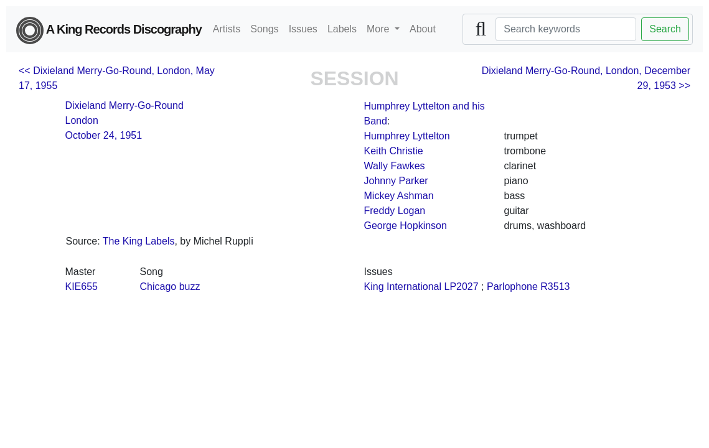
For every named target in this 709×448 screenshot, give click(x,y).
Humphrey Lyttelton (407, 136)
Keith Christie (393, 151)
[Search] (565, 29)
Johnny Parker (396, 180)
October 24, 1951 (104, 135)
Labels (342, 29)
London (81, 120)
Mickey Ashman (399, 195)
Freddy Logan (395, 210)
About (423, 29)
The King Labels (139, 241)
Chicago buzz (170, 286)
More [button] (379, 29)
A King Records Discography (109, 30)
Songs (264, 29)
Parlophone (512, 286)
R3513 (555, 286)
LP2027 (461, 286)
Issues (303, 29)
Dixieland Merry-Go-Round (124, 105)
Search (665, 29)
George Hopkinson (405, 225)
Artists (226, 29)
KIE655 (81, 286)
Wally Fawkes (394, 166)
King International (403, 286)
